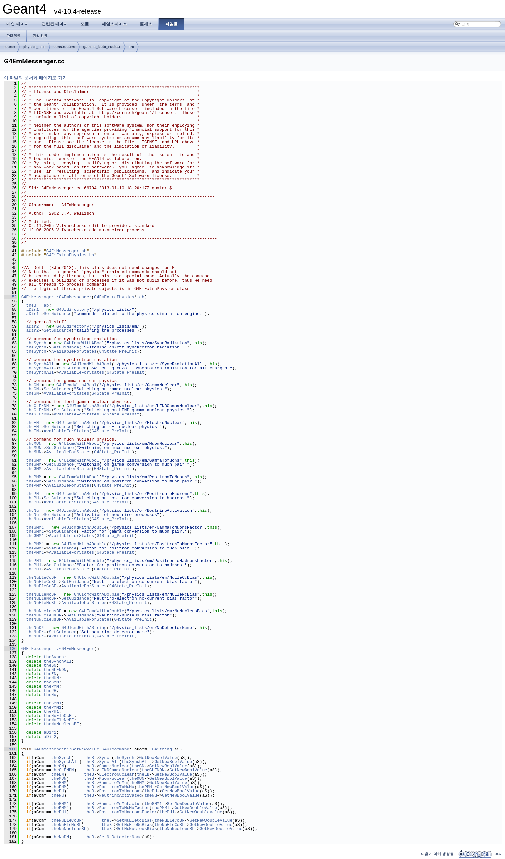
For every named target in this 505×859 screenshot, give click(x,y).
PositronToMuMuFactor (124, 808)
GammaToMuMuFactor (120, 804)
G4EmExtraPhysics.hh (70, 255)
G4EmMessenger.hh (66, 251)
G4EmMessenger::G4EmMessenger (56, 297)
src (131, 47)
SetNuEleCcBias (134, 820)
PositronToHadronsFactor (128, 812)
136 (10, 649)
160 (10, 749)
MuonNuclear (113, 778)
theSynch (36, 343)
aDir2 (32, 326)
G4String (162, 749)
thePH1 (33, 561)
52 (10, 297)
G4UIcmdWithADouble (84, 527)
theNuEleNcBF (41, 594)
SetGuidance (57, 314)
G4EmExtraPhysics (114, 297)
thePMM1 (35, 544)
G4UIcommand (115, 749)
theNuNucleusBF (43, 611)
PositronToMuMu (116, 787)
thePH (32, 494)
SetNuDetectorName (120, 837)
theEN (32, 422)
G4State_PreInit (118, 351)
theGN (32, 385)
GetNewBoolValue (158, 757)
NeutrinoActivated (120, 795)
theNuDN (35, 628)
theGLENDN (37, 406)
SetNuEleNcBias (134, 824)
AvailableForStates (73, 351)
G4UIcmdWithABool (84, 343)
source (9, 47)
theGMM (33, 460)
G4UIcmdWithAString (84, 628)
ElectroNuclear (116, 774)
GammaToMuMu (113, 783)
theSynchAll (40, 364)
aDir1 (32, 309)
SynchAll (109, 762)
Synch (105, 757)
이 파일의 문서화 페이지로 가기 (35, 77)
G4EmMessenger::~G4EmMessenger (57, 649)
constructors (64, 47)
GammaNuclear (114, 766)
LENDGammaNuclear (119, 770)
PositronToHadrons (120, 791)
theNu (32, 510)
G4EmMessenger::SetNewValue (66, 749)
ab (141, 297)
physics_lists (34, 47)
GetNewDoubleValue (188, 804)
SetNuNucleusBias (137, 829)
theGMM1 (35, 527)
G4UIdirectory (72, 309)
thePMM (33, 477)
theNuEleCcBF (41, 577)
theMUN (33, 443)
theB (31, 305)
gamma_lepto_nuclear (101, 47)
